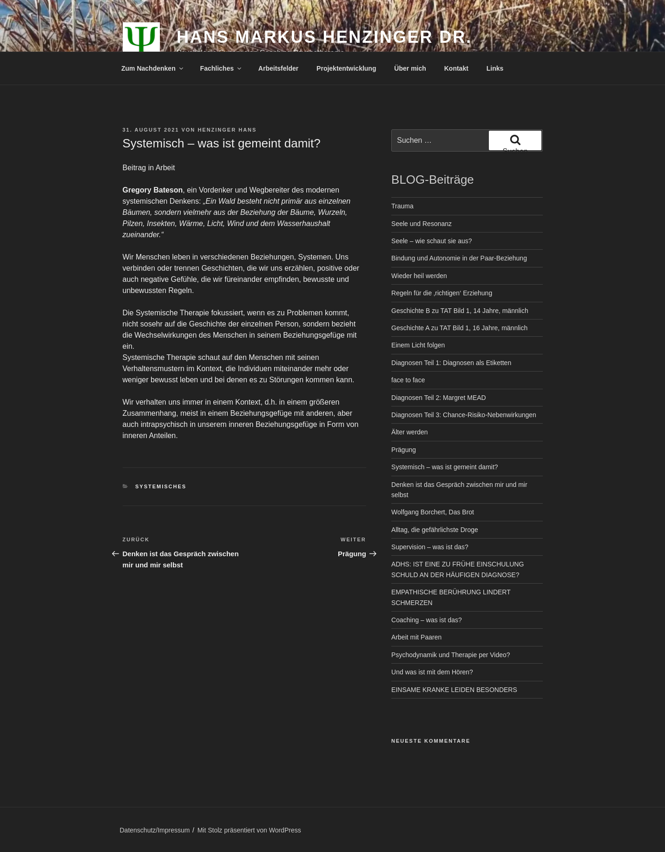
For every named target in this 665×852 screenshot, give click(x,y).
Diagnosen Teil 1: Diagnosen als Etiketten (451, 362)
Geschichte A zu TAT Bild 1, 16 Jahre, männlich (459, 328)
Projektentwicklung (346, 68)
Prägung (403, 449)
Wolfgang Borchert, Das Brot (432, 512)
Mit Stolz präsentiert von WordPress (249, 830)
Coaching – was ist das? (426, 620)
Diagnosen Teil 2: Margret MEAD (438, 397)
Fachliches (221, 68)
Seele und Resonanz (421, 223)
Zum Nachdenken (152, 68)
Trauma (402, 206)
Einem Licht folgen (418, 345)
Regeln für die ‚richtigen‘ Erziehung (441, 293)
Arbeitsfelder (278, 68)
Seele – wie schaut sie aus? (431, 241)
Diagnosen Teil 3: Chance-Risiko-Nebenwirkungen (463, 415)
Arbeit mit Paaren (416, 637)
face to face (408, 380)
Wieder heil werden (419, 276)
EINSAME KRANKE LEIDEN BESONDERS (454, 689)
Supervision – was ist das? (429, 547)
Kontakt (456, 68)
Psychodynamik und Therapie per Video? (450, 655)
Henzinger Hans (227, 130)
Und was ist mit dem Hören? (432, 672)
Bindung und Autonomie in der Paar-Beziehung (459, 258)
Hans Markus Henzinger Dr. (324, 37)
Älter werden (409, 432)
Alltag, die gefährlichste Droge (434, 529)
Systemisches (160, 486)
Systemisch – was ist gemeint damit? (444, 467)
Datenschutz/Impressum (155, 830)
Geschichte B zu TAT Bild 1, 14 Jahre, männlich (459, 310)
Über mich (410, 68)
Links (495, 68)
